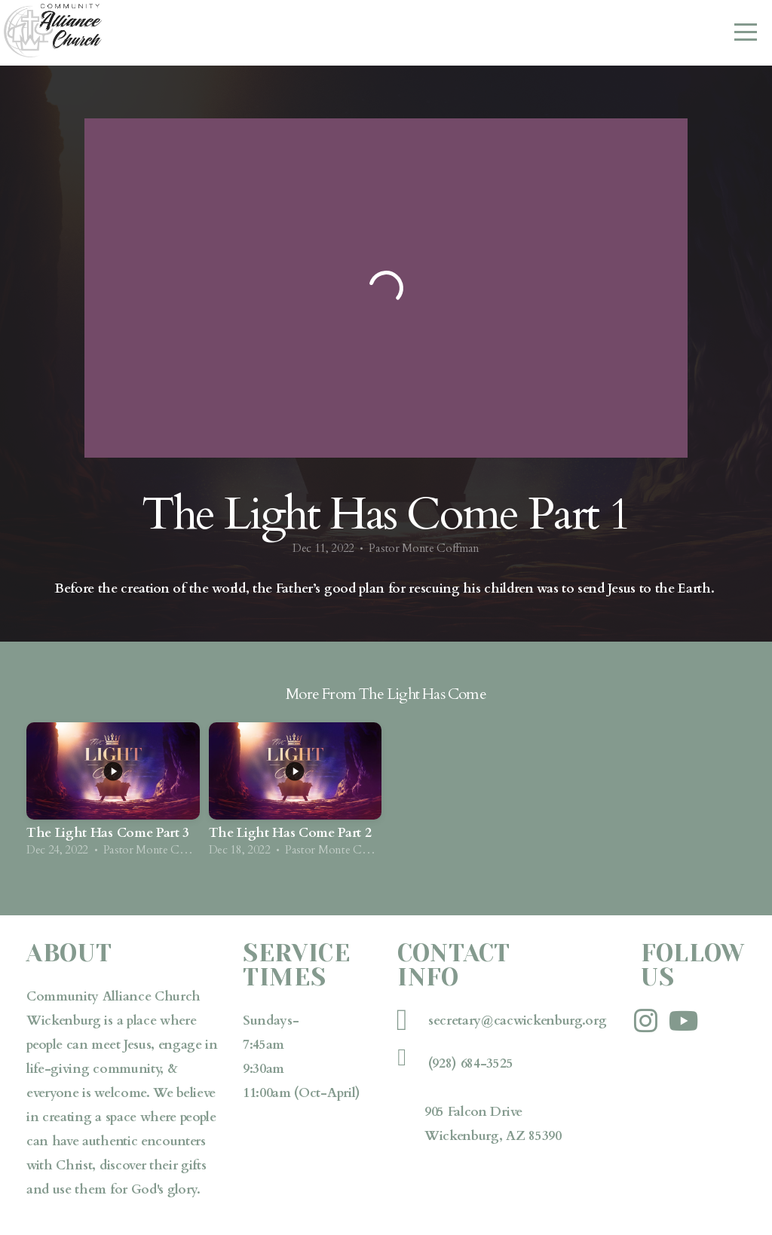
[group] (113, 794)
